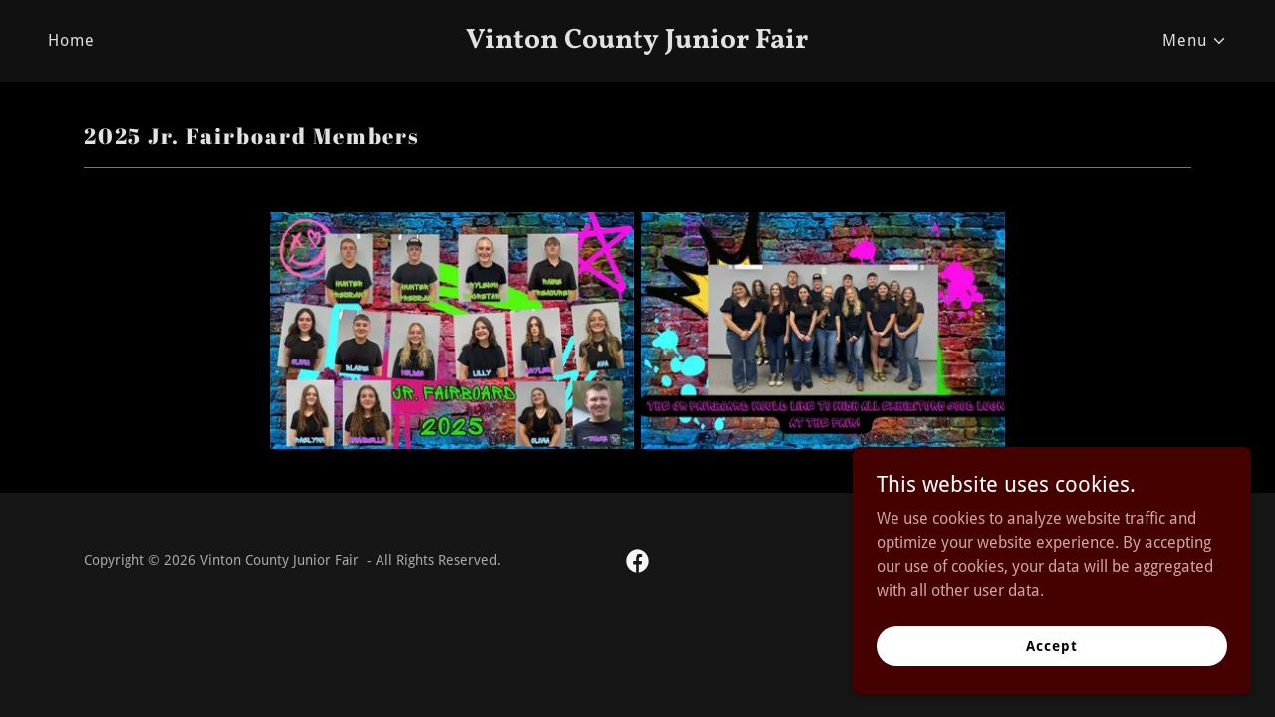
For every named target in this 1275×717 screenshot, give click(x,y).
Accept (1051, 645)
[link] (638, 42)
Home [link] (71, 40)
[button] (1194, 41)
